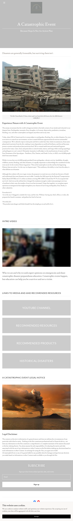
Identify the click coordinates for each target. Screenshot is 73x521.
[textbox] (36, 477)
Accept (36, 516)
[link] (36, 2)
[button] (7, 3)
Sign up (36, 484)
